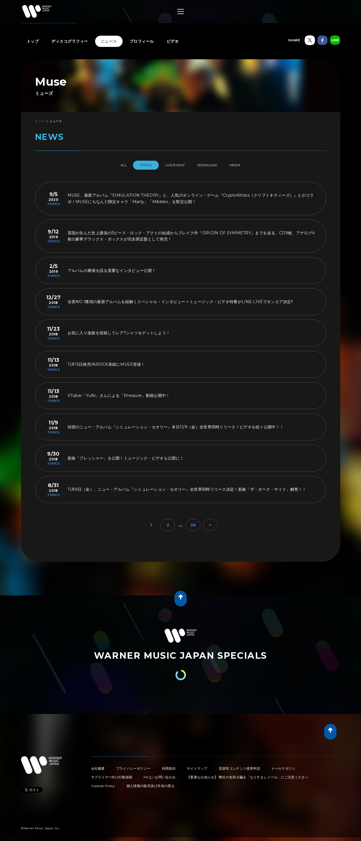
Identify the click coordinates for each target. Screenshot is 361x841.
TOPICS (140, 165)
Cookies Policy (103, 783)
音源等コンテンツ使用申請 (239, 766)
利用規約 (169, 766)
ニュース (109, 41)
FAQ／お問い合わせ (160, 775)
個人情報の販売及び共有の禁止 (151, 783)
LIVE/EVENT (174, 165)
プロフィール (142, 41)
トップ (33, 41)
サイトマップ (197, 766)
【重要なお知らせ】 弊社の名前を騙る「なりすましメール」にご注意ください (248, 775)
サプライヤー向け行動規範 (112, 775)
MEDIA (246, 165)
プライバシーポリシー (133, 766)
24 (193, 522)
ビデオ (173, 41)
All (113, 165)
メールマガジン (283, 766)
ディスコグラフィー (69, 41)
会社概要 (98, 766)
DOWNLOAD (212, 165)
